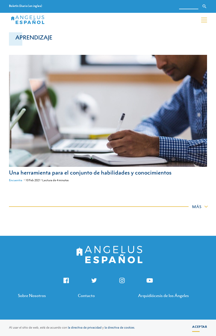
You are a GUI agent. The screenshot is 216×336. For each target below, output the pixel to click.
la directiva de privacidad (84, 327)
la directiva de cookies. (120, 327)
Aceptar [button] (199, 327)
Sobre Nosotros (32, 295)
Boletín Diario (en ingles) (25, 6)
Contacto (86, 295)
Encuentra (15, 180)
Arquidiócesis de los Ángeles (163, 295)
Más (197, 207)
